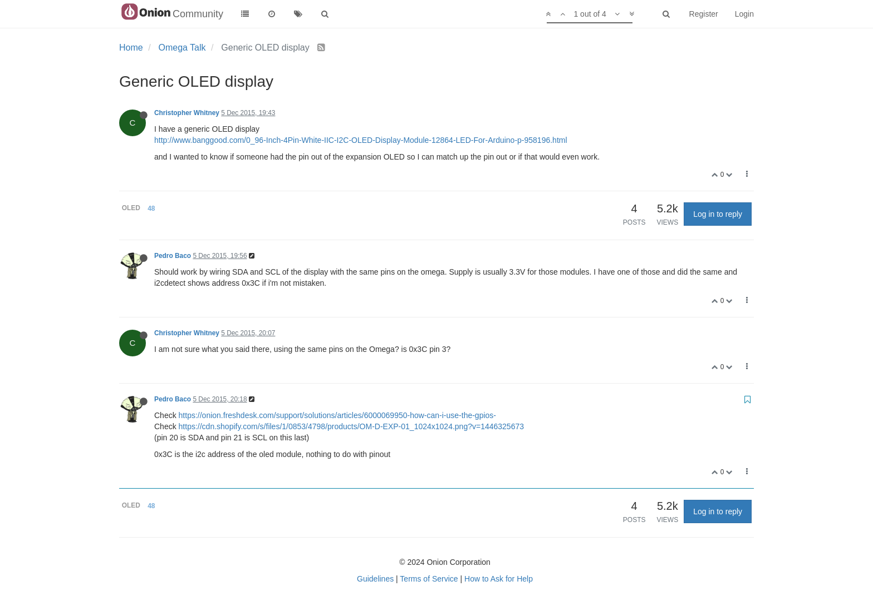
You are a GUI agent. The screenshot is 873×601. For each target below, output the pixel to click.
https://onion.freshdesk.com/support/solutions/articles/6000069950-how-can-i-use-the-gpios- (337, 415)
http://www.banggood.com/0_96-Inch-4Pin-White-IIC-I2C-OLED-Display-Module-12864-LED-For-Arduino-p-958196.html (360, 140)
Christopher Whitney (186, 113)
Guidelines (375, 578)
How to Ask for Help (498, 578)
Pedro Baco (172, 256)
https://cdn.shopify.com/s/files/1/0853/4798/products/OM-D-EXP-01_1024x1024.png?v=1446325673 (351, 426)
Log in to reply (717, 214)
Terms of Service (429, 578)
